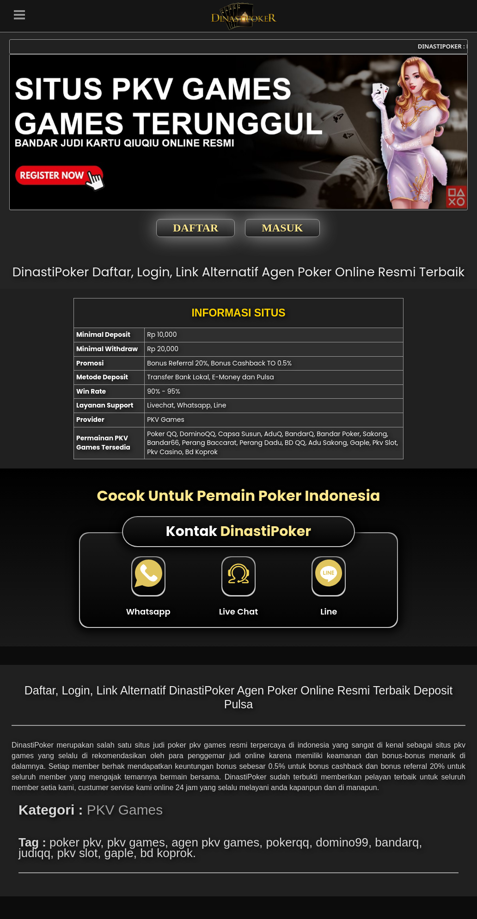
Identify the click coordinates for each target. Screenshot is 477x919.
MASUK (282, 228)
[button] (19, 14)
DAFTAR (195, 228)
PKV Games (125, 809)
